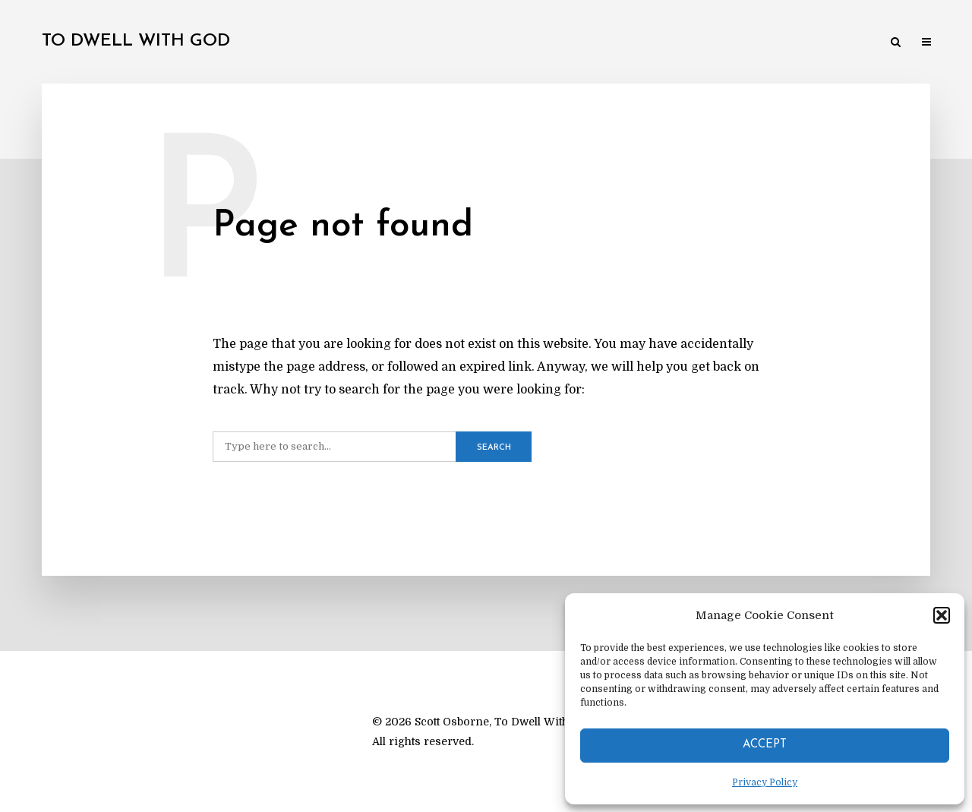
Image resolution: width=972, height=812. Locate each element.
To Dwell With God (136, 41)
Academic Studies (667, 43)
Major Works (383, 43)
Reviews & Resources (781, 43)
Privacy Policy (764, 782)
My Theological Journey (269, 43)
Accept (765, 744)
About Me (877, 43)
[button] (941, 615)
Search (494, 448)
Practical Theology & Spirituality (520, 43)
